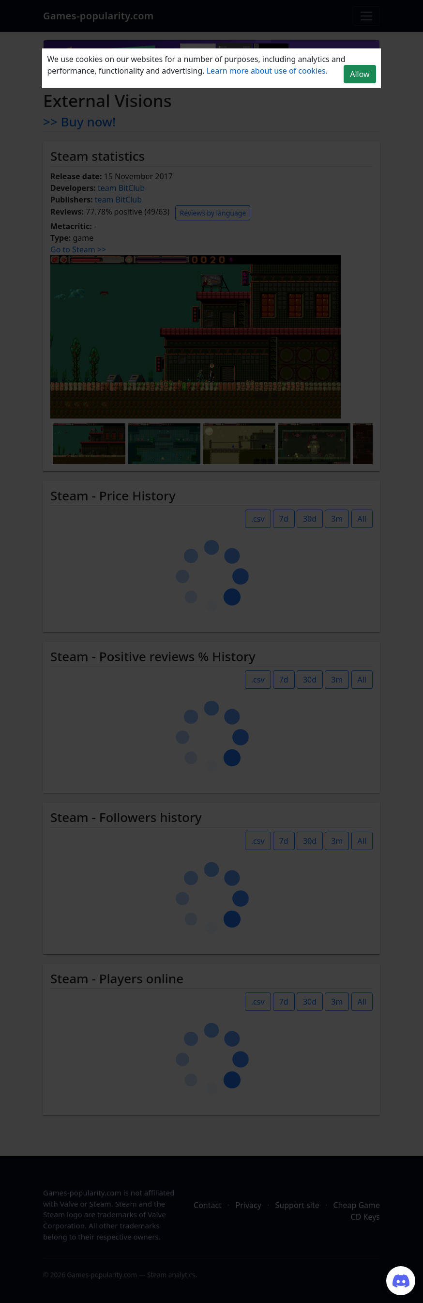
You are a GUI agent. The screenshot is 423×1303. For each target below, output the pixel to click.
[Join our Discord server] (400, 1280)
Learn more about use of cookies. (267, 70)
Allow (359, 74)
